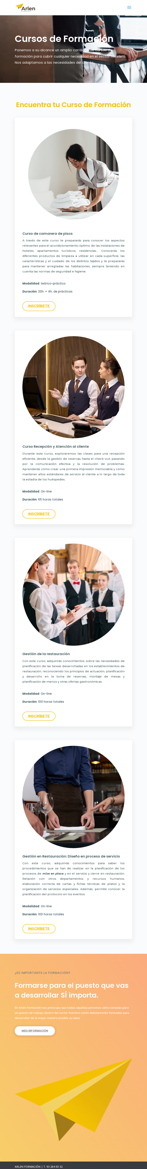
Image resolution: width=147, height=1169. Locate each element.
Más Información (35, 1031)
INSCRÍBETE (39, 306)
